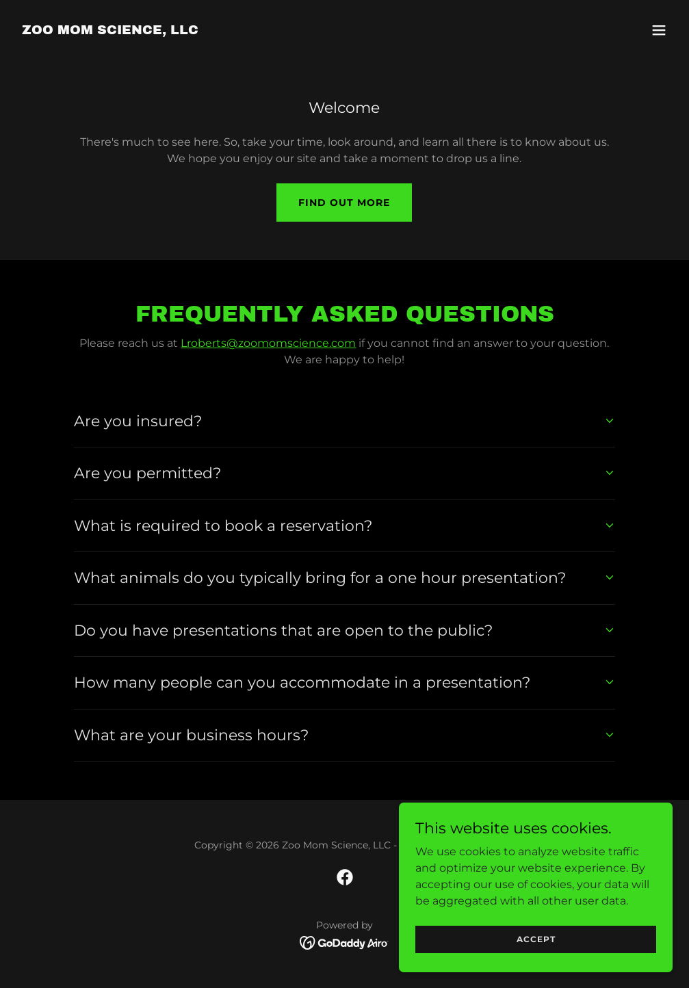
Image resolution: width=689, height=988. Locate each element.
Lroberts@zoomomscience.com (268, 343)
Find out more (344, 202)
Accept (536, 967)
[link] (110, 30)
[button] (659, 30)
